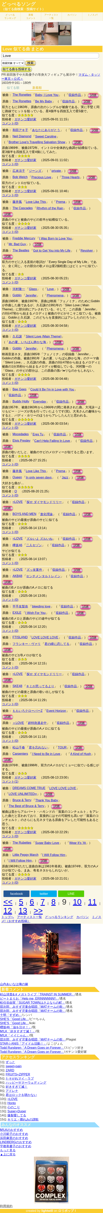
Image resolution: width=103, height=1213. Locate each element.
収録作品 (74, 95)
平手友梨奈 (20, 606)
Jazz (65, 477)
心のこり (13, 1107)
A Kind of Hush (80, 754)
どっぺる (10, 16)
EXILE (16, 612)
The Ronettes (21, 94)
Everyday (39, 401)
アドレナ (12, 1090)
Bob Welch (20, 177)
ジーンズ (35, 170)
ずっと (10, 1062)
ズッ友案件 (34, 569)
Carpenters (20, 753)
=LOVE (17, 501)
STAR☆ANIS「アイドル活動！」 (23, 1043)
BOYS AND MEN (24, 514)
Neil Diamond (21, 136)
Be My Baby (43, 101)
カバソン (72, 14)
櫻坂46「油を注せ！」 (16, 1027)
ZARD (10, 1070)
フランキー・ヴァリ (26, 644)
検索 (30, 63)
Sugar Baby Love (47, 842)
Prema (60, 201)
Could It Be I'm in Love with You (52, 389)
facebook (16, 893)
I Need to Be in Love (46, 754)
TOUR (62, 747)
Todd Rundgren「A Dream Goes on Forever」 (32, 1047)
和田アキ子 (20, 130)
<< (7, 902)
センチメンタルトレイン (43, 576)
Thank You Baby (46, 800)
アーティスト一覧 (29, 917)
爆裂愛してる (16, 1115)
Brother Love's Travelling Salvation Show (37, 142)
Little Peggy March (25, 854)
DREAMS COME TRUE (28, 788)
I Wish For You (35, 612)
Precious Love (41, 177)
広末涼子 (18, 170)
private (56, 170)
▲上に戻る (8, 1154)
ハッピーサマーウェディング (26, 1082)
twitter (44, 893)
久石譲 (17, 336)
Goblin (16, 295)
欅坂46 (17, 545)
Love (50, 289)
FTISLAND (20, 637)
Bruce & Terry (21, 800)
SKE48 (17, 686)
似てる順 (13, 87)
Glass (33, 289)
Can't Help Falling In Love (52, 440)
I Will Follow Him (53, 855)
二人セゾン (34, 545)
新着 (31, 16)
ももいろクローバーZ (27, 710)
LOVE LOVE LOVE (45, 637)
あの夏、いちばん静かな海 (27, 342)
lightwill (47, 1210)
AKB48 (17, 576)
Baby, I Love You (46, 95)
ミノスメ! (93, 14)
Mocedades (20, 434)
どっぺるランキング (59, 917)
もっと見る (8, 1150)
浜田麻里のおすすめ (14, 1138)
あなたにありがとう (46, 130)
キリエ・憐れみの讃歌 (23, 1119)
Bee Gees (19, 389)
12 (7, 910)
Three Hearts (70, 177)
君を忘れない (38, 747)
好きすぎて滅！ (17, 1086)
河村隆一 (18, 289)
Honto (11, 1103)
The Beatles (20, 250)
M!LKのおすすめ (11, 1129)
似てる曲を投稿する (17, 69)
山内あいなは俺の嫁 (14, 984)
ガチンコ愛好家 (25, 119)
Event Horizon (56, 710)
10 (77, 902)
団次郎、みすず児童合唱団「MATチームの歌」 (33, 1006)
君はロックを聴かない (21, 1095)
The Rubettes (21, 842)
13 (23, 910)
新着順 (37, 87)
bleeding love (41, 606)
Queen (17, 477)
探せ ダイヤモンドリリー (44, 502)
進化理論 (46, 514)
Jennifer (31, 295)
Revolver (87, 250)
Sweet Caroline (45, 136)
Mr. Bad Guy (17, 244)
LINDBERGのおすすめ (16, 1142)
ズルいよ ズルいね (39, 538)
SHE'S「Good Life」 (14, 1019)
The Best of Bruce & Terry (26, 806)
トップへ (7, 917)
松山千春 (18, 747)
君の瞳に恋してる (56, 644)
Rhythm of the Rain (49, 208)
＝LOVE (18, 723)
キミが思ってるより (40, 686)
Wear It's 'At (77, 842)
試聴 (93, 95)
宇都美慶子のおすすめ (15, 1146)
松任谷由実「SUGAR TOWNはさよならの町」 (32, 1002)
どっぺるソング (19, 4)
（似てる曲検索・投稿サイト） (23, 9)
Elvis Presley (21, 440)
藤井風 (17, 201)
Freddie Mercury (23, 238)
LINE (71, 893)
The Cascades (22, 208)
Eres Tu (38, 434)
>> (38, 910)
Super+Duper (16, 1111)
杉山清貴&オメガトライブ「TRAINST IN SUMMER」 (37, 994)
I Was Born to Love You (55, 238)
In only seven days (39, 477)
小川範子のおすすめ (14, 1134)
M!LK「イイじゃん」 (14, 1035)
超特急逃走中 (37, 723)
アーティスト (51, 16)
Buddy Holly (20, 401)
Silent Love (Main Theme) (43, 336)
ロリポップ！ (67, 1210)
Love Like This (36, 201)
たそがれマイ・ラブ (20, 1078)
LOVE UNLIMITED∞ (23, 794)
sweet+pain (13, 1066)
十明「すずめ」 (11, 1015)
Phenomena (55, 295)
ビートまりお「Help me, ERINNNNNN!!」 (29, 998)
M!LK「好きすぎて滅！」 (17, 1031)
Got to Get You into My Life (51, 250)
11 (92, 902)
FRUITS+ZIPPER (18, 1074)
